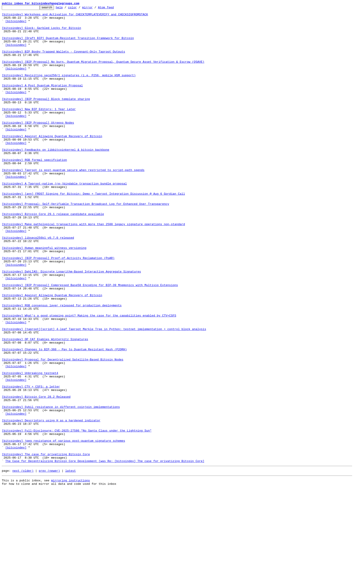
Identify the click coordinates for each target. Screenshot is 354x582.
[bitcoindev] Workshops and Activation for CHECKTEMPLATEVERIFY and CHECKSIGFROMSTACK (75, 16)
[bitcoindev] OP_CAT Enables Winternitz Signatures (45, 406)
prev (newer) (49, 563)
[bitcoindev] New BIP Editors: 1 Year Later (39, 130)
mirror (94, 9)
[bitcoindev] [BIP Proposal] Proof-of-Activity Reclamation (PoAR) (58, 309)
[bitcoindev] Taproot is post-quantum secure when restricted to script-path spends (73, 203)
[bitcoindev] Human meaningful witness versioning (44, 296)
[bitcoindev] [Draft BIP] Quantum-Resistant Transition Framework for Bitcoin (68, 45)
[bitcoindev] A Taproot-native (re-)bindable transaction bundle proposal (64, 219)
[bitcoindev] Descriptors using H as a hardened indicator (51, 503)
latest (70, 563)
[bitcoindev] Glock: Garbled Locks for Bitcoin (41, 32)
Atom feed (113, 9)
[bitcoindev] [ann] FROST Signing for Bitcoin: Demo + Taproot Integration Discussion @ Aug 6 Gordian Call (93, 231)
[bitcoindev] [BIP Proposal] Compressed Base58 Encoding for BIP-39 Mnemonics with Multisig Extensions (90, 341)
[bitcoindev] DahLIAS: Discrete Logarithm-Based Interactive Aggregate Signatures (71, 325)
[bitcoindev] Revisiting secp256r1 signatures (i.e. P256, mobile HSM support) (69, 89)
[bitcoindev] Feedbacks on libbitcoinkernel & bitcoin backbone (55, 179)
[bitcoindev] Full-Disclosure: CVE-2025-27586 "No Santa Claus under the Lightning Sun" (76, 516)
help (66, 9)
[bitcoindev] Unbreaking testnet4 (30, 447)
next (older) (23, 563)
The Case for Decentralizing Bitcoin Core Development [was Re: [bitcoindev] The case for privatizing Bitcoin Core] (104, 552)
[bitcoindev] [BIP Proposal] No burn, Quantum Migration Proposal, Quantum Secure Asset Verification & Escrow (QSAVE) (103, 73)
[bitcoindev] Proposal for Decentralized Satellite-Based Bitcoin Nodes (62, 430)
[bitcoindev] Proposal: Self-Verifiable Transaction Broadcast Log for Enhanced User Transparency (85, 244)
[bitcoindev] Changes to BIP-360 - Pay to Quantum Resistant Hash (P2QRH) (64, 418)
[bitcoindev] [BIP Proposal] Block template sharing (46, 118)
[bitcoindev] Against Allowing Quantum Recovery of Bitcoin (52, 162)
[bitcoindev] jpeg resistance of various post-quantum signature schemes (63, 528)
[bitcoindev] (16, 24)
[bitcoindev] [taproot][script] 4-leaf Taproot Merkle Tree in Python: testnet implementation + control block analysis (104, 394)
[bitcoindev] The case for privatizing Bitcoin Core (46, 544)
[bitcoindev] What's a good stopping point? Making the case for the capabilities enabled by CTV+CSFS (89, 378)
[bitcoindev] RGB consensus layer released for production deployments (61, 365)
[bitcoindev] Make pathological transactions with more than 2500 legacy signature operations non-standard (93, 268)
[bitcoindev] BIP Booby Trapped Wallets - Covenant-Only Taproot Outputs (63, 61)
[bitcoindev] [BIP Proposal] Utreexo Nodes (38, 146)
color (79, 9)
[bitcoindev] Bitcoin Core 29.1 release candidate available (53, 256)
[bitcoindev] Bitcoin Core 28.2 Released (36, 475)
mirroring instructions (70, 573)
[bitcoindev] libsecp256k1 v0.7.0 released (38, 284)
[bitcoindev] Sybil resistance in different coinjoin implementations (61, 487)
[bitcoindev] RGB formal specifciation (34, 191)
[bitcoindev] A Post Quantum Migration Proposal (42, 101)
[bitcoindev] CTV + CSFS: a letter (31, 463)
